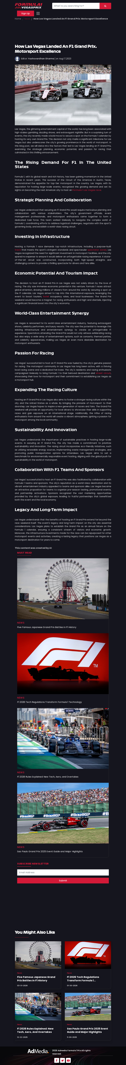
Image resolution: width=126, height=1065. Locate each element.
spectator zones (97, 249)
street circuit (103, 373)
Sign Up (25, 13)
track (18, 249)
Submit (63, 880)
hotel (46, 296)
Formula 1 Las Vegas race (86, 190)
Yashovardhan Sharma (41, 58)
